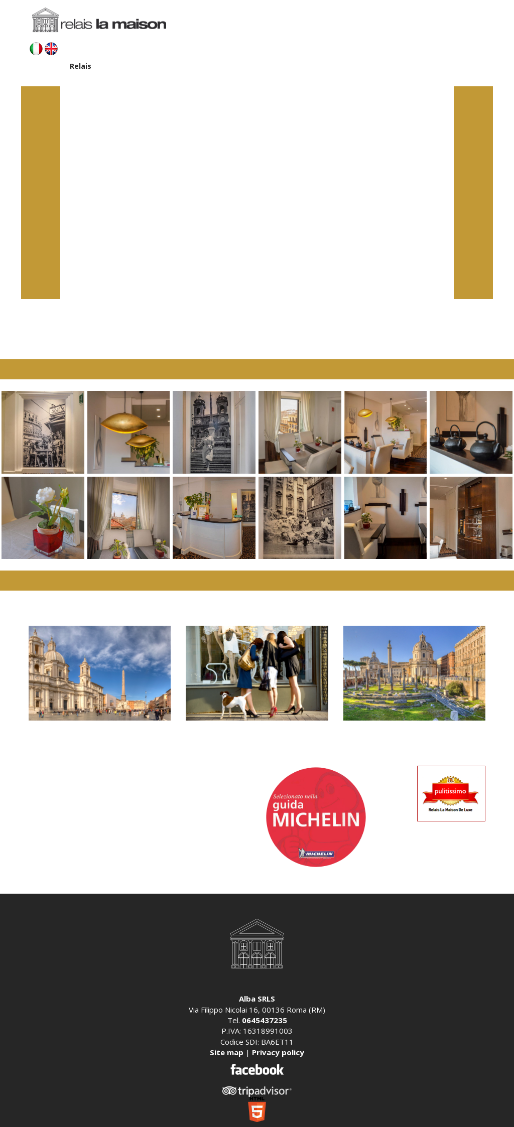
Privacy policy (278, 1052)
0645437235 (264, 1020)
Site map (226, 1052)
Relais (80, 66)
